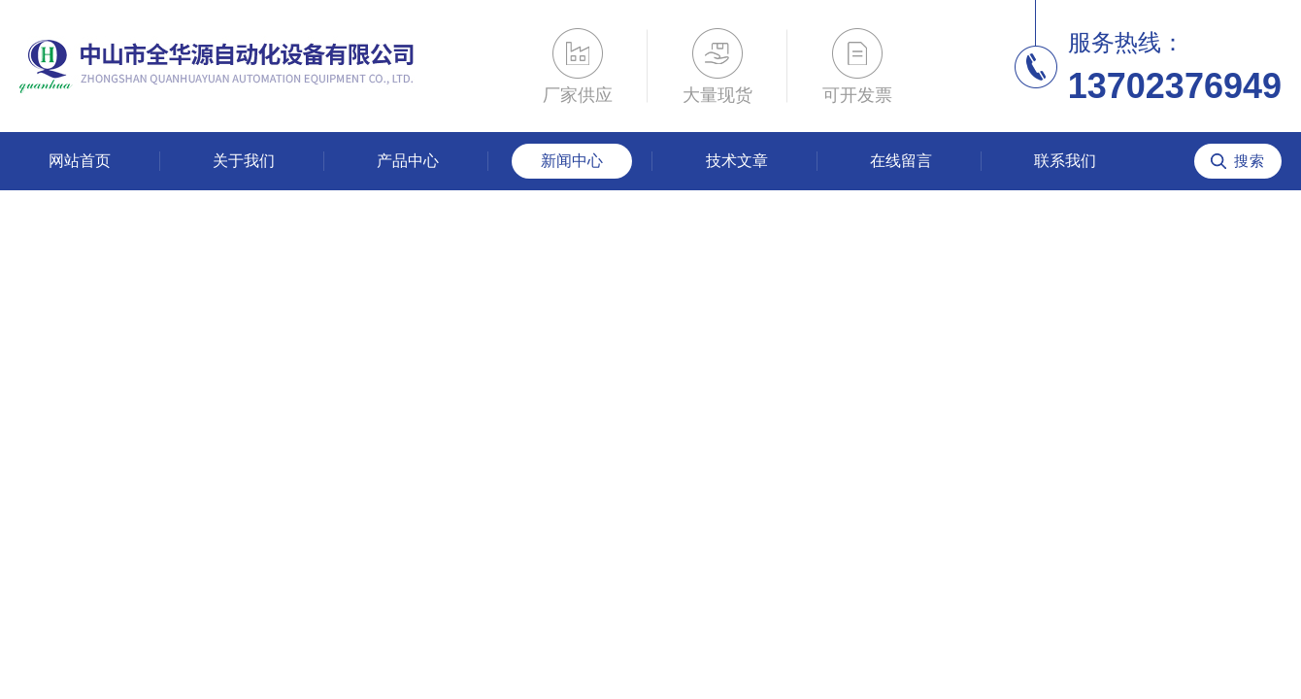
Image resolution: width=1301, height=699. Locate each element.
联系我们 (1065, 160)
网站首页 (80, 160)
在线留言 (901, 160)
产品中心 (408, 160)
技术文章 (737, 160)
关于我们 (244, 160)
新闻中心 (572, 160)
